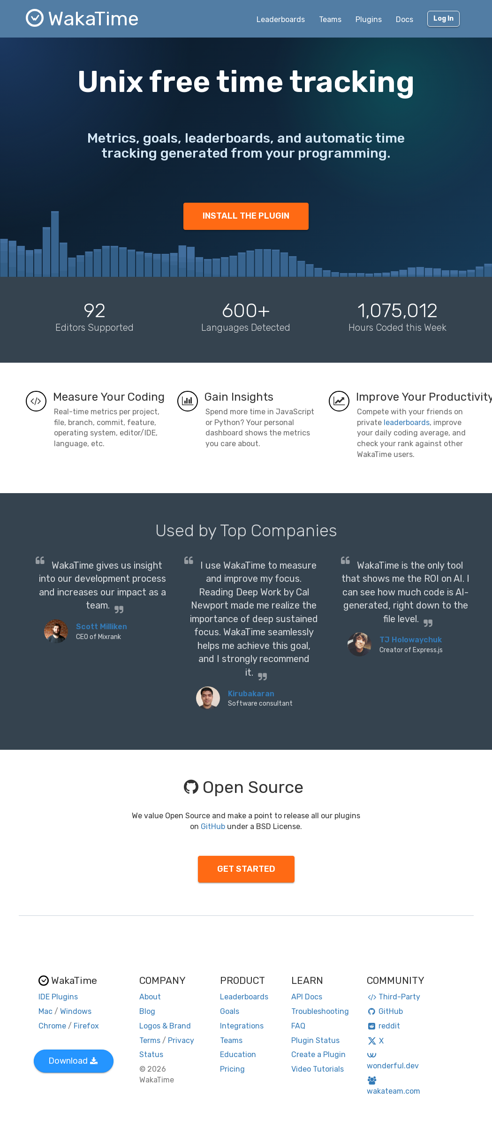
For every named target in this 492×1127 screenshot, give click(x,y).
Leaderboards (281, 19)
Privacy (181, 1040)
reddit (383, 1025)
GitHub (213, 826)
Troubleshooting (320, 1011)
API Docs (306, 996)
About (150, 996)
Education (238, 1054)
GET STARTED (246, 869)
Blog (147, 1011)
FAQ (298, 1025)
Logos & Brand (165, 1025)
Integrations (242, 1025)
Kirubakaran (251, 693)
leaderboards (407, 422)
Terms (149, 1040)
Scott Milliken (101, 626)
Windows (75, 1011)
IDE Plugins (58, 996)
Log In (443, 19)
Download (73, 1061)
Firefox (86, 1025)
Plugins (369, 19)
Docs (404, 19)
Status (151, 1054)
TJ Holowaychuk (410, 639)
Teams (330, 19)
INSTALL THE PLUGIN (246, 216)
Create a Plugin (318, 1054)
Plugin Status (315, 1040)
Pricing (232, 1069)
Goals (229, 1011)
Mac (45, 1011)
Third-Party (393, 996)
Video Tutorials (317, 1069)
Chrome (52, 1025)
